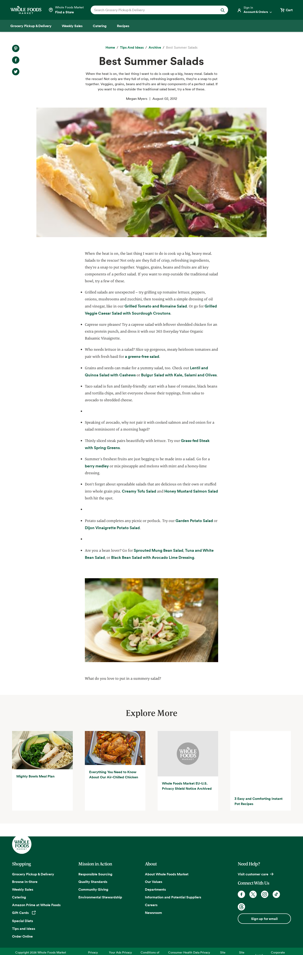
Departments (155, 874)
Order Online (22, 921)
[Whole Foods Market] (25, 10)
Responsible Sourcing (95, 858)
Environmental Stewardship (100, 882)
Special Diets (22, 905)
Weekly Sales (22, 874)
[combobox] (152, 9)
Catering (19, 882)
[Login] (255, 9)
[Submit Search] (223, 9)
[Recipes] (123, 25)
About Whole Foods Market (166, 858)
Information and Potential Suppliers (173, 882)
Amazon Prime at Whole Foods (36, 889)
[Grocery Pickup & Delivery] (30, 25)
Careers (151, 889)
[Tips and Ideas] (132, 47)
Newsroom (153, 897)
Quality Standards (92, 866)
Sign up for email (264, 903)
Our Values (153, 866)
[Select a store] (66, 10)
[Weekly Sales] (72, 25)
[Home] (110, 47)
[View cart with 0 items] (286, 10)
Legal (259, 940)
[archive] (155, 47)
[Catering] (100, 25)
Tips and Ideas (23, 913)
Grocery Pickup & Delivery (33, 858)
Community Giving (93, 874)
